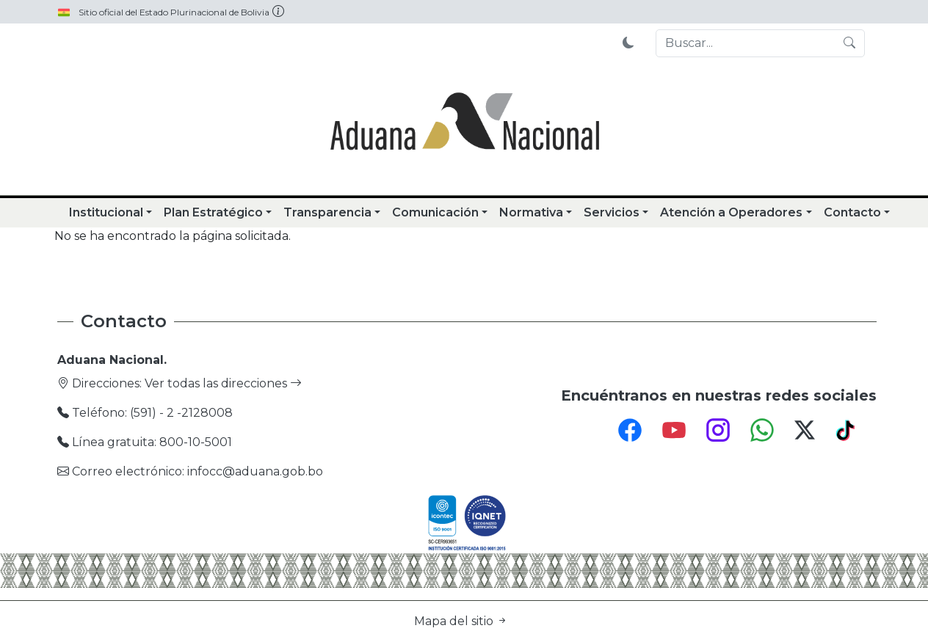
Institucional (106, 212)
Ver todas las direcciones (223, 383)
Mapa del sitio (461, 621)
